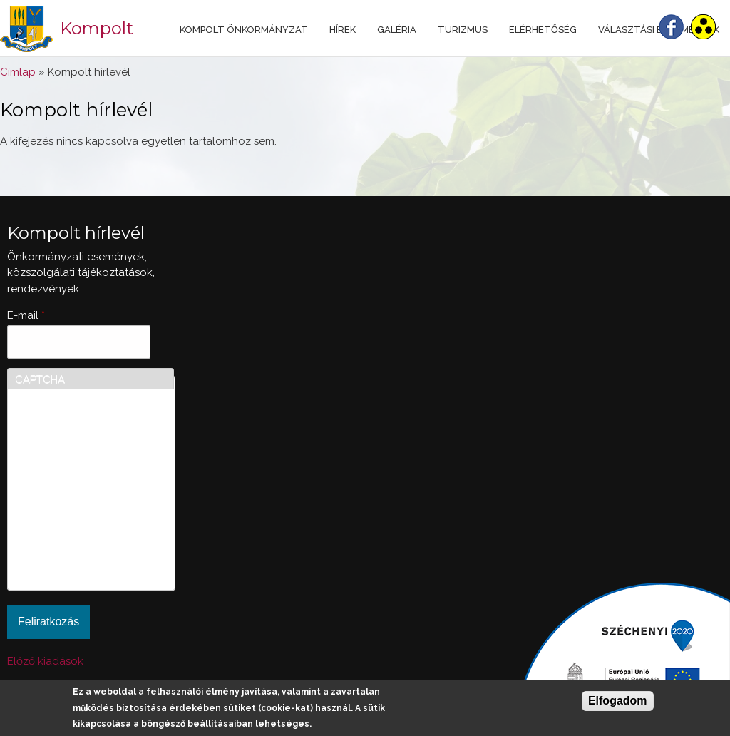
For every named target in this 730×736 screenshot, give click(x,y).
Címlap (18, 72)
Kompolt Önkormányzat (244, 29)
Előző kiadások (45, 661)
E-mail (26, 315)
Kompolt (96, 28)
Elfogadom (617, 701)
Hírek (342, 29)
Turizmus (463, 29)
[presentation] (73, 531)
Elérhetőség (543, 29)
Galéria (396, 29)
